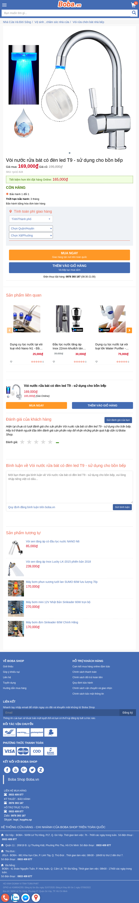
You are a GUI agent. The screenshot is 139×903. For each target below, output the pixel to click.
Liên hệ (7, 677)
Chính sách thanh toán (85, 672)
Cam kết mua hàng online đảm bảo (91, 666)
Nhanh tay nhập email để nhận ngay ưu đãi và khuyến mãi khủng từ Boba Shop (49, 707)
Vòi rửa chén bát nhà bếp (88, 22)
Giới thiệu (8, 666)
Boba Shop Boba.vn (23, 779)
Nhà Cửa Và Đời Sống (17, 22)
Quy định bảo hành (83, 682)
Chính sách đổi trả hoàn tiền (88, 677)
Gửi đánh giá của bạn (118, 420)
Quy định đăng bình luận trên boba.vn (31, 507)
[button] (69, 255)
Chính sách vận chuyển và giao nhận (92, 688)
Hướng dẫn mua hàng (14, 688)
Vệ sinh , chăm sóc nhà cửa (52, 22)
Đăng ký (128, 712)
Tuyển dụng (9, 682)
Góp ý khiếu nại (11, 672)
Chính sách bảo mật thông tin (88, 693)
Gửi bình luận (122, 507)
